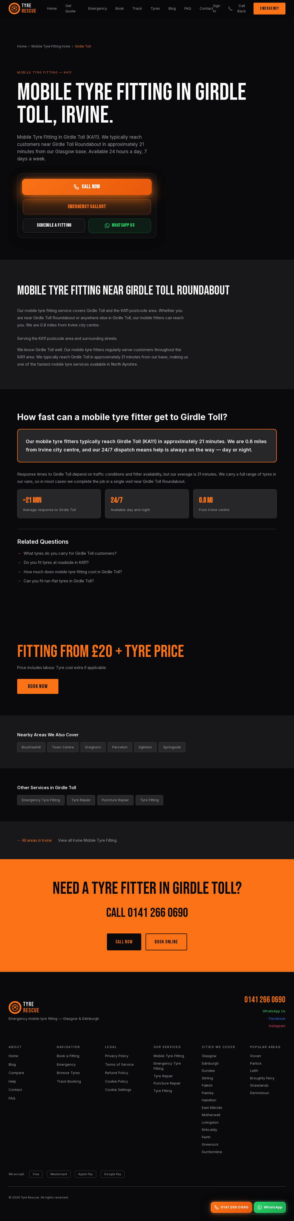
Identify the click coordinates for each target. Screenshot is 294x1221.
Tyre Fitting (163, 1090)
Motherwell (211, 1115)
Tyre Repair (163, 1076)
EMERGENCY (269, 8)
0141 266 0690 (264, 1000)
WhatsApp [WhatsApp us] (270, 1207)
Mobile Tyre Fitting (169, 1056)
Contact (206, 8)
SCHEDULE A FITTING (54, 225)
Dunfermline (212, 1152)
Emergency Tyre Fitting (167, 1066)
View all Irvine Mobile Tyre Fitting (87, 840)
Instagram (277, 1026)
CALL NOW (124, 942)
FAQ (187, 8)
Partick (256, 1063)
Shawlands (259, 1085)
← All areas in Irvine (34, 840)
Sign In (216, 8)
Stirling (207, 1078)
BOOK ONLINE (166, 942)
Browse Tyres (68, 1073)
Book (120, 8)
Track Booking (69, 1081)
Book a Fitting (68, 1056)
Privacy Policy (116, 1056)
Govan (255, 1056)
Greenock (210, 1144)
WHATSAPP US (119, 225)
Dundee (208, 1070)
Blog (172, 8)
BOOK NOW (38, 686)
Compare (16, 1073)
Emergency (97, 8)
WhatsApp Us (274, 1011)
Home (52, 8)
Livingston (210, 1122)
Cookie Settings (118, 1089)
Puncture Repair (167, 1083)
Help (12, 1081)
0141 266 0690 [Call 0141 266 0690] (231, 1207)
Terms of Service (119, 1064)
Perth (206, 1137)
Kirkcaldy (209, 1129)
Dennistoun (259, 1093)
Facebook (277, 1018)
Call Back (237, 8)
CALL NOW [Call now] (86, 187)
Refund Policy (116, 1073)
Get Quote (70, 8)
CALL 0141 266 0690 (147, 913)
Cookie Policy (116, 1081)
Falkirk (207, 1085)
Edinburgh (210, 1063)
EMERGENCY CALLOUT (87, 207)
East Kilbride (212, 1107)
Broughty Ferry (262, 1078)
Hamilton (209, 1100)
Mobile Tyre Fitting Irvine (50, 46)
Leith (254, 1070)
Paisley (208, 1093)
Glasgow (209, 1056)
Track (137, 8)
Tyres (155, 8)
